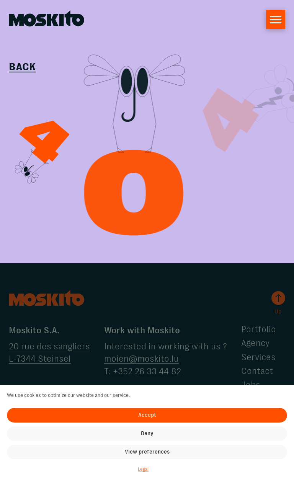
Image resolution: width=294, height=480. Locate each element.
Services (258, 357)
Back (22, 67)
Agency (255, 343)
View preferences (147, 452)
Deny (147, 433)
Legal (143, 469)
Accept (147, 415)
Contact (257, 371)
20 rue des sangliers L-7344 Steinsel (49, 352)
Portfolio (258, 329)
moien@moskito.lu (141, 359)
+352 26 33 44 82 (147, 371)
